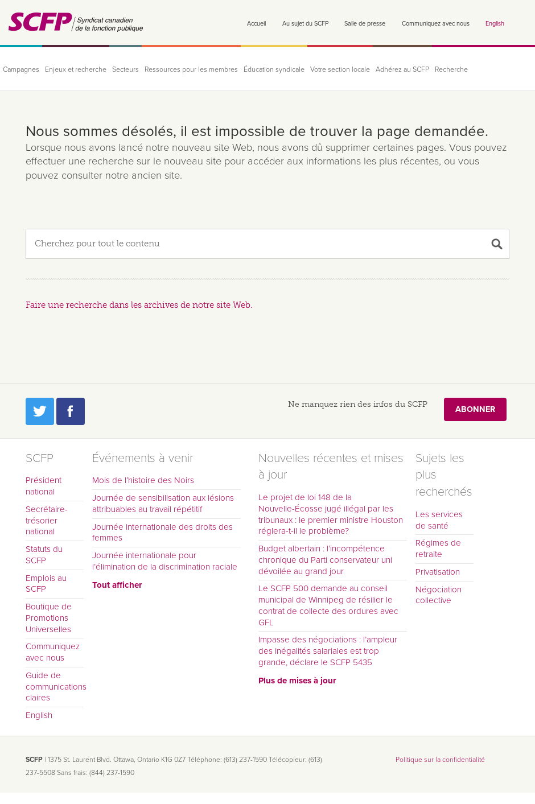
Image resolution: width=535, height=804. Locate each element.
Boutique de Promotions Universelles (49, 617)
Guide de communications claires (55, 686)
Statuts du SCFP (44, 555)
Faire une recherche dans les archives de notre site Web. (139, 305)
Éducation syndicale (274, 69)
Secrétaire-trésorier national (47, 520)
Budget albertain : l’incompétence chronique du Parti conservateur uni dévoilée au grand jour (325, 559)
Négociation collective (438, 595)
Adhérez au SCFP (402, 69)
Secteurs (125, 69)
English (494, 23)
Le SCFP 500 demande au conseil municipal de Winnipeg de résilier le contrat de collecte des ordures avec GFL (328, 605)
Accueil (256, 23)
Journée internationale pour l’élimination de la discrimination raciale (164, 561)
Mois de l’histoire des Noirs (143, 480)
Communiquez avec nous (436, 23)
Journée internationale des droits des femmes (162, 532)
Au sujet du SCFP (305, 23)
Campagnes (21, 69)
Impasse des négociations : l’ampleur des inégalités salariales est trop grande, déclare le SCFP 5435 (327, 650)
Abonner (475, 409)
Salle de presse (364, 23)
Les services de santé (439, 520)
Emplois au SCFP (46, 584)
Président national (43, 486)
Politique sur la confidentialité (440, 760)
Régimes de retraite (438, 548)
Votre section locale (340, 69)
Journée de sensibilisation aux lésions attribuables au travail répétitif (163, 503)
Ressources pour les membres (191, 69)
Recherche (451, 69)
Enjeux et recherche (75, 69)
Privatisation (437, 572)
